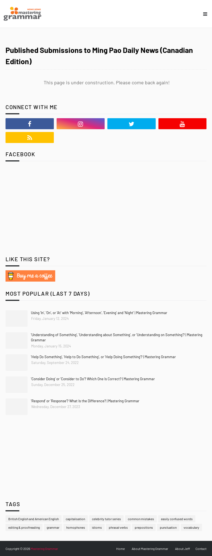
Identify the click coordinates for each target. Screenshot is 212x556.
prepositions (144, 527)
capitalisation (75, 519)
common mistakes (141, 519)
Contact (200, 548)
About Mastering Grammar (150, 548)
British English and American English (33, 519)
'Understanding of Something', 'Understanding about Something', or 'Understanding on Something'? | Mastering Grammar (116, 337)
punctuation (168, 527)
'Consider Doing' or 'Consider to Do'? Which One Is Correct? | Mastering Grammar (93, 379)
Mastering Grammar (44, 548)
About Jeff (182, 548)
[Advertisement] (40, 212)
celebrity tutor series (106, 519)
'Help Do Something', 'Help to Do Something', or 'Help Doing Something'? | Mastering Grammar (103, 357)
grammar (53, 527)
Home (120, 548)
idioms (97, 527)
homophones (75, 527)
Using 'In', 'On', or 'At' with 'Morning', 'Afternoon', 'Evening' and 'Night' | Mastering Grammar (99, 313)
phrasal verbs (118, 527)
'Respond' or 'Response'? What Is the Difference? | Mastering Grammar (85, 401)
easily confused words (177, 519)
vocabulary (191, 527)
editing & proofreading (24, 527)
